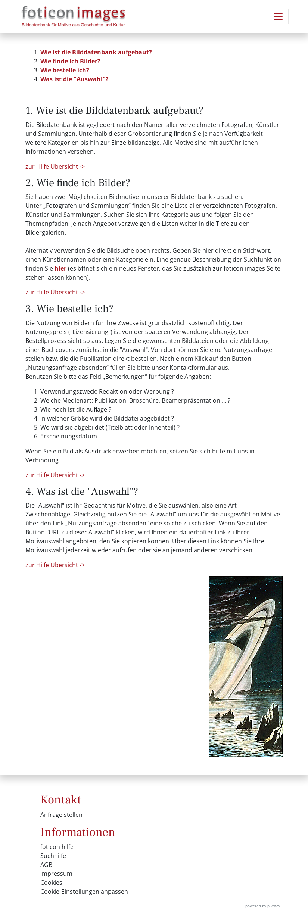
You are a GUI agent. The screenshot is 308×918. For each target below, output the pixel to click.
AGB (46, 865)
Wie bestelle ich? (64, 70)
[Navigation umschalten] (278, 16)
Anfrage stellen (61, 815)
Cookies (51, 882)
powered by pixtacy (262, 905)
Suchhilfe (53, 856)
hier (60, 268)
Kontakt (60, 800)
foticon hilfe (57, 847)
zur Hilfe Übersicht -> (55, 166)
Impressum (56, 873)
